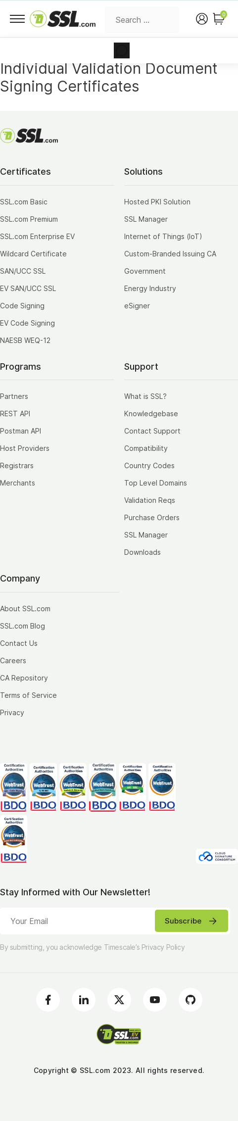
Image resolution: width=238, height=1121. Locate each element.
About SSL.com (25, 608)
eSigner (137, 305)
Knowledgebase (151, 413)
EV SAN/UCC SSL (28, 288)
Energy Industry (150, 288)
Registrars (17, 465)
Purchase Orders (152, 517)
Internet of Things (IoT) (163, 236)
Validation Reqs (149, 500)
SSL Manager (146, 219)
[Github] (190, 1000)
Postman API (20, 431)
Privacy (12, 712)
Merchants (17, 483)
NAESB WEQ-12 (25, 340)
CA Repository (24, 678)
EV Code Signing (27, 323)
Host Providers (24, 448)
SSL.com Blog (22, 626)
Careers (13, 660)
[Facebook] (48, 1000)
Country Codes (149, 465)
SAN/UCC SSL (23, 271)
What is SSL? (145, 396)
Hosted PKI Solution (157, 201)
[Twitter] (119, 1000)
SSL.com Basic (24, 201)
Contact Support (152, 431)
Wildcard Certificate (33, 253)
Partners (14, 396)
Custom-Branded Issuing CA (170, 253)
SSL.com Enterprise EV (37, 236)
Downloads (142, 552)
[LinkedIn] (83, 1000)
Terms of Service (28, 695)
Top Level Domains (155, 483)
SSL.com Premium (29, 219)
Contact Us (19, 643)
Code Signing (22, 305)
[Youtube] (155, 1000)
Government (145, 271)
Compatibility (146, 448)
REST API (15, 413)
